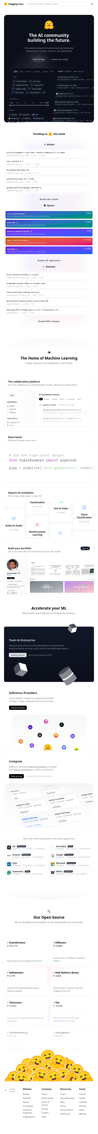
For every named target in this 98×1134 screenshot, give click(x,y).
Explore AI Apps (39, 59)
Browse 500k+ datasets (49, 321)
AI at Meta (61, 846)
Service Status (66, 1110)
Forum (63, 1106)
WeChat (82, 1113)
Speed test (65, 1113)
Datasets (27, 1098)
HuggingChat (29, 1116)
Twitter (82, 1098)
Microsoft (60, 863)
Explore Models (18, 707)
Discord (82, 1106)
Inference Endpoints (37, 766)
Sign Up (85, 548)
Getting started (18, 655)
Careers (45, 1113)
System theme (10, 1090)
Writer (59, 871)
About (44, 1094)
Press (44, 1116)
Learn (63, 1094)
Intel (14, 863)
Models (26, 1094)
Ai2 (13, 846)
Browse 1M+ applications (49, 260)
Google (59, 855)
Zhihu (81, 1110)
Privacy (45, 1109)
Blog (62, 1102)
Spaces (26, 1102)
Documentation (67, 1098)
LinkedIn (83, 1102)
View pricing (16, 776)
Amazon (16, 855)
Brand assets (47, 1098)
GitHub (82, 1094)
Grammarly (17, 871)
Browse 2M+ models (60, 59)
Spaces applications (23, 769)
